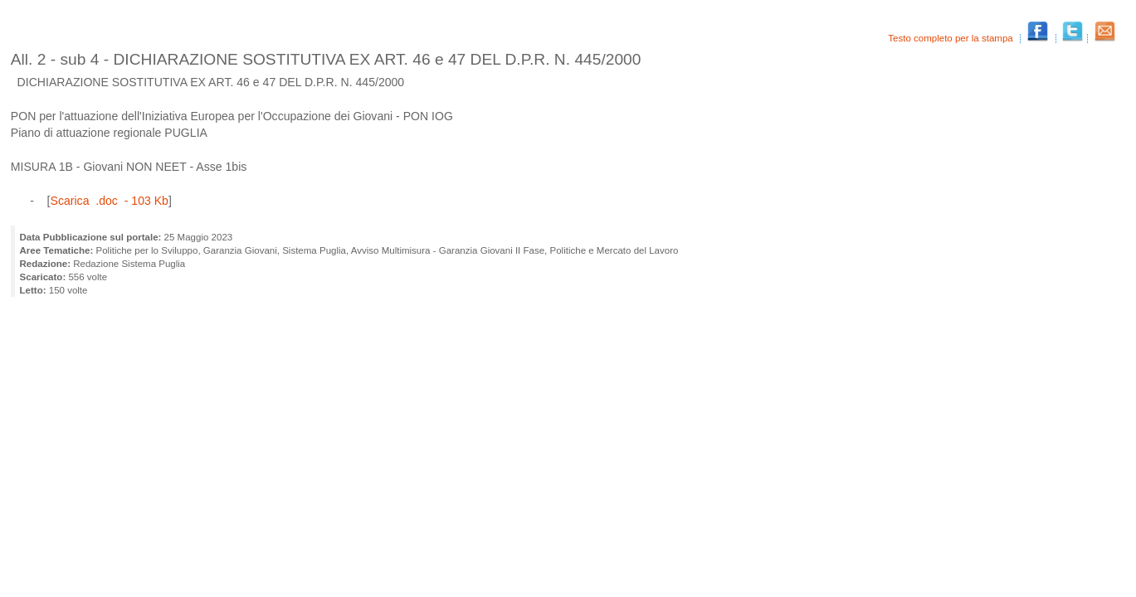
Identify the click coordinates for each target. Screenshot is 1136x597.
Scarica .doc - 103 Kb (109, 200)
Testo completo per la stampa (952, 38)
